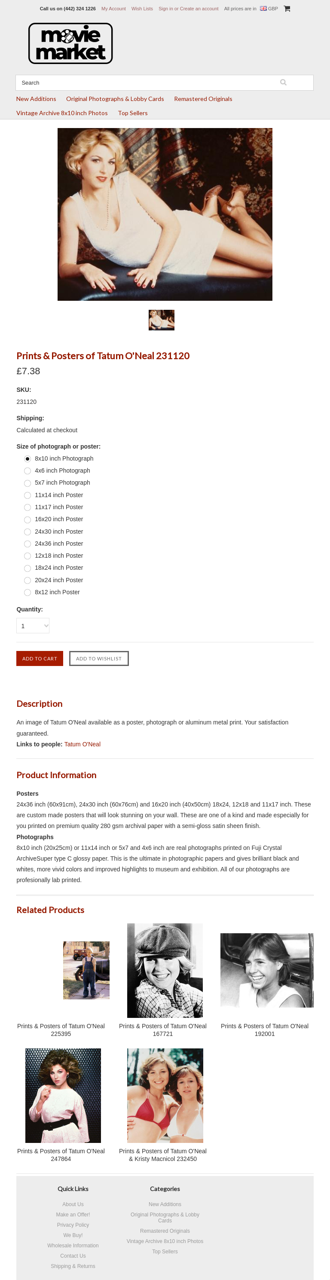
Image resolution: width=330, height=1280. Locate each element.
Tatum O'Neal (82, 744)
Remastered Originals (203, 98)
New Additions (36, 98)
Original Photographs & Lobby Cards (115, 98)
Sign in (166, 8)
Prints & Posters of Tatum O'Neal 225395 (61, 1030)
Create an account (199, 8)
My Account (113, 8)
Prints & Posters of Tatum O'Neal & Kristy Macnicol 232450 (163, 1155)
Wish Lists (142, 8)
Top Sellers (133, 112)
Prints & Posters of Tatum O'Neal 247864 (61, 1155)
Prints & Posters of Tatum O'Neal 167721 (163, 1030)
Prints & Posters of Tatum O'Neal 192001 (265, 1030)
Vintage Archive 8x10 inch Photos (62, 112)
